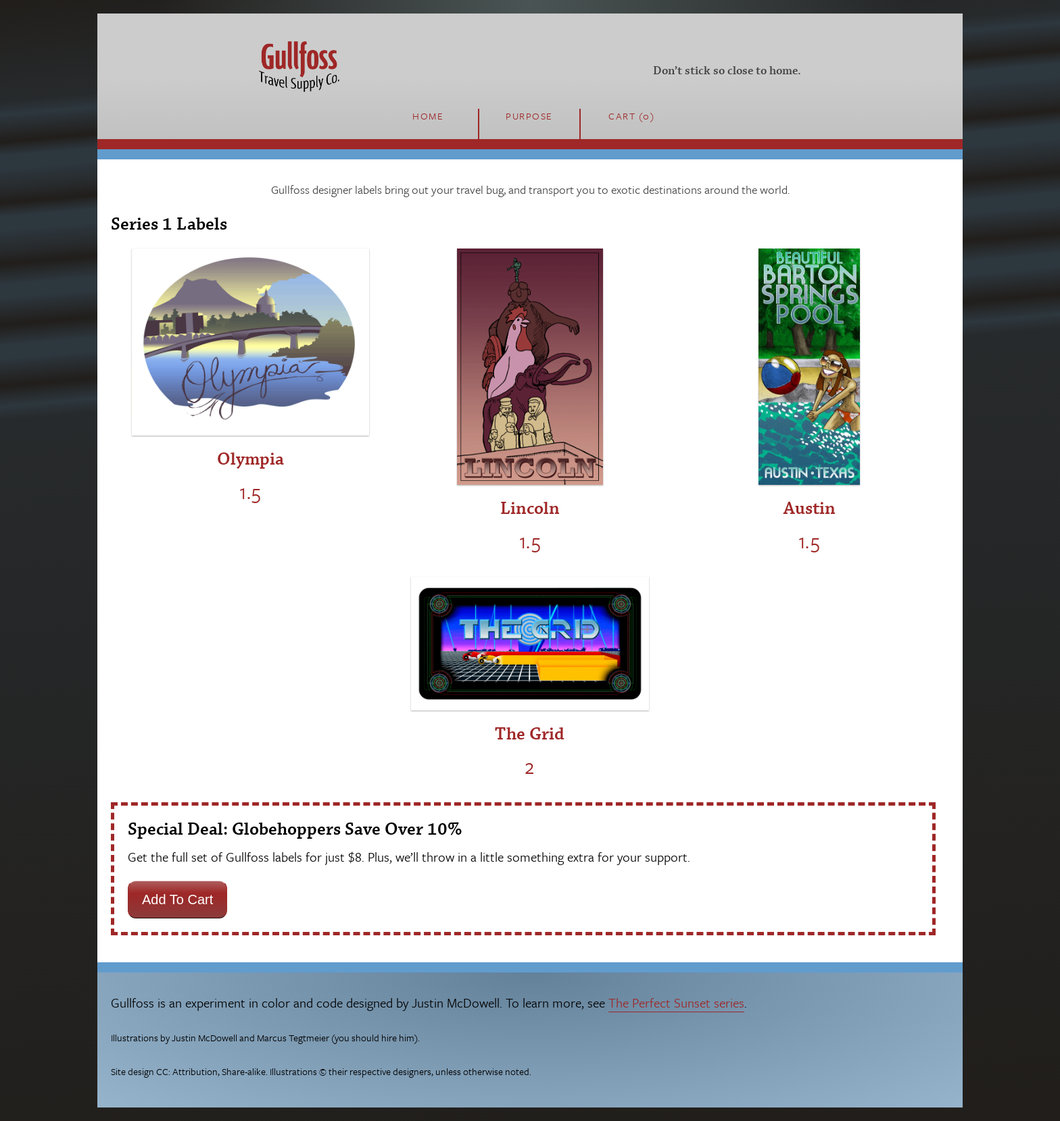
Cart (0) (631, 116)
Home (427, 116)
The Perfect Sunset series (676, 1002)
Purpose (529, 116)
